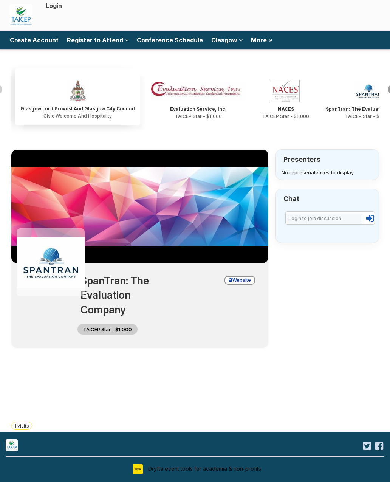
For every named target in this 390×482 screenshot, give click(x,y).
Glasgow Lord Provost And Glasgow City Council (77, 109)
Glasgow (227, 40)
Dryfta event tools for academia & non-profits (204, 468)
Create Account (34, 40)
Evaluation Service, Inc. (198, 109)
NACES (286, 109)
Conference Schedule (170, 40)
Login (54, 5)
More (261, 40)
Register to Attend (97, 40)
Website (240, 280)
